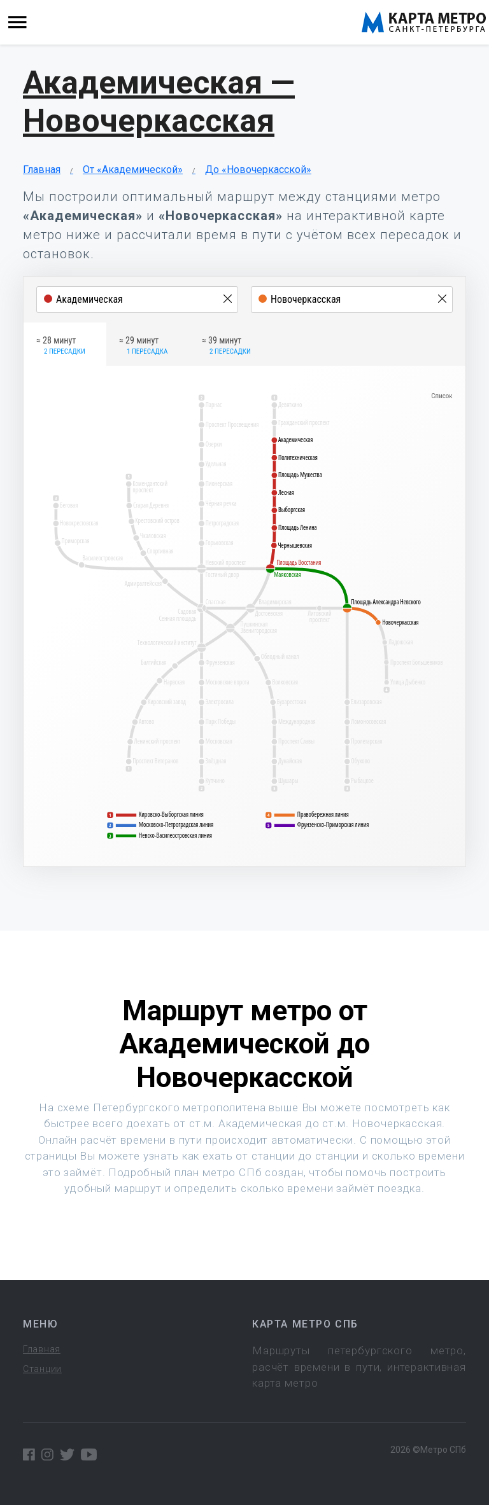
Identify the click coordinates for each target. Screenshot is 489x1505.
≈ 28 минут (60, 346)
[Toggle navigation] (17, 22)
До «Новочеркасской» (258, 169)
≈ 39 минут (226, 346)
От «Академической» (133, 169)
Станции (42, 1369)
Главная (41, 169)
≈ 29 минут (143, 346)
